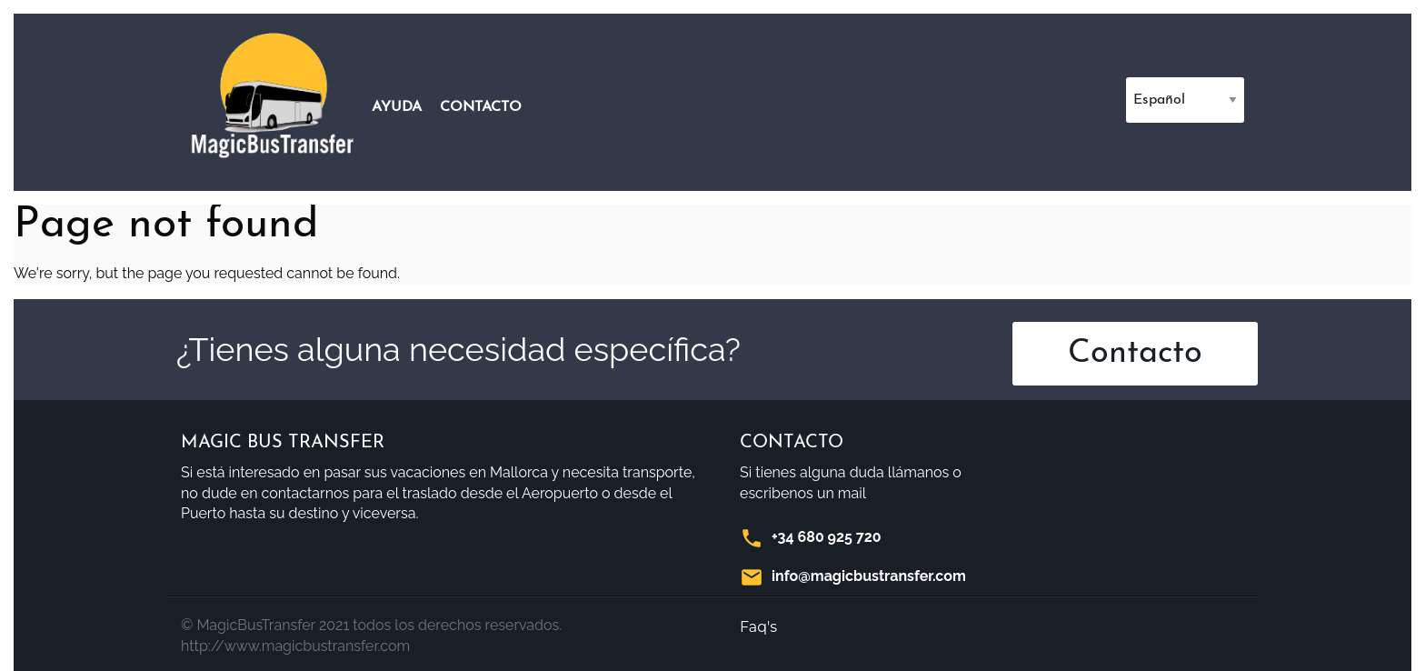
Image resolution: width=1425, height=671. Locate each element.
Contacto (481, 107)
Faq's (758, 627)
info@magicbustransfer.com (869, 576)
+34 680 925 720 (827, 537)
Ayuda (397, 107)
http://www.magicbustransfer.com (295, 646)
